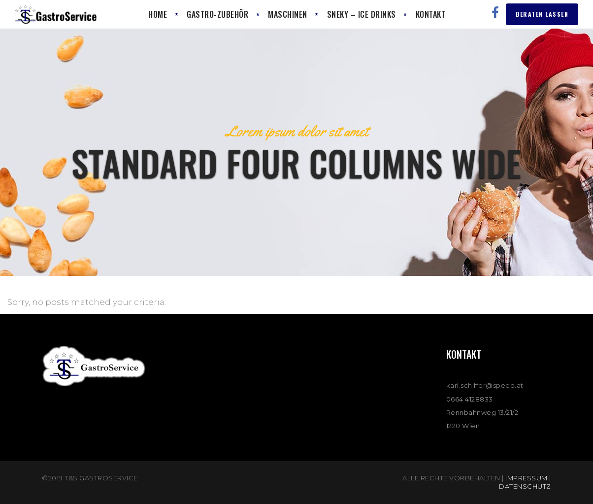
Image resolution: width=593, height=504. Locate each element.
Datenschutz (525, 486)
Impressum (526, 478)
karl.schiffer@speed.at (485, 385)
